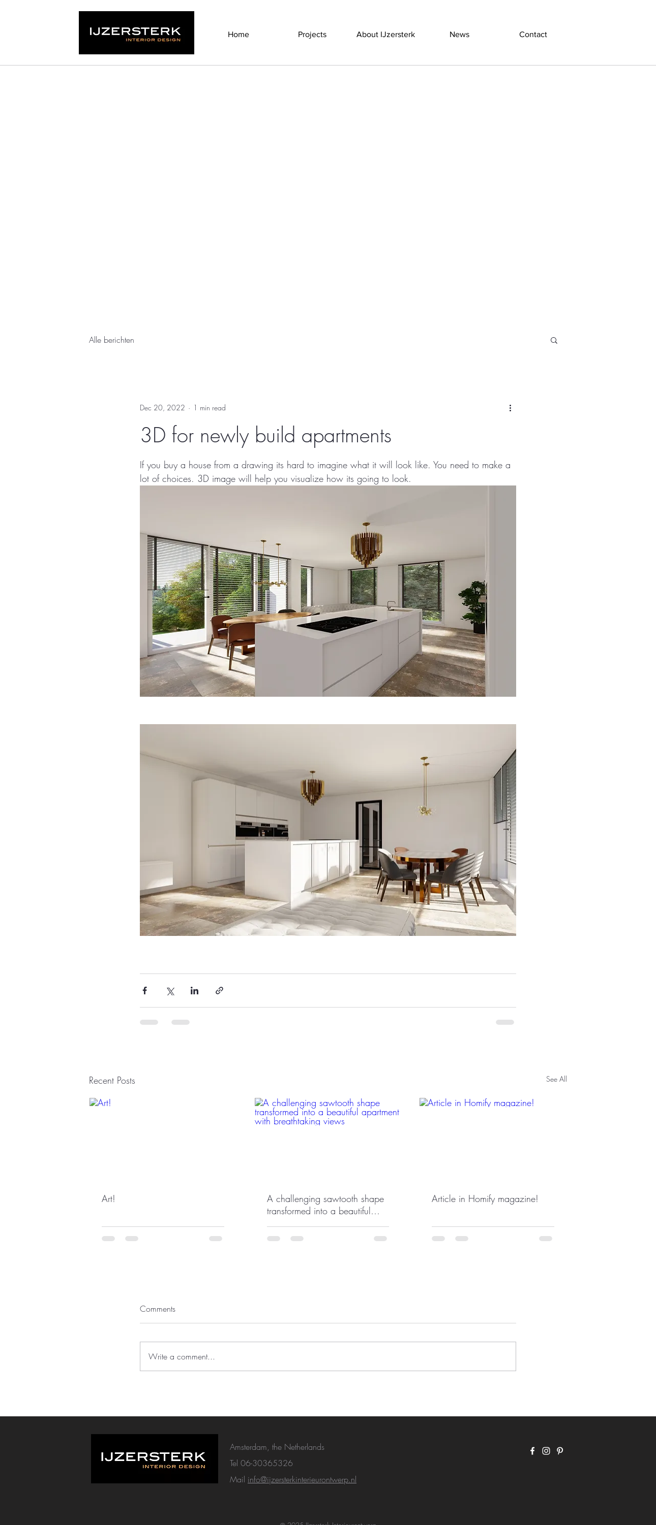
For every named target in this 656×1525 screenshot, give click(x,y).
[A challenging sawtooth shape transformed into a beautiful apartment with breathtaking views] (328, 1139)
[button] (554, 340)
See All (556, 1079)
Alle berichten (111, 339)
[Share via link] (219, 990)
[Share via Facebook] (145, 990)
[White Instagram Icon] (546, 1451)
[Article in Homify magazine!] (493, 1139)
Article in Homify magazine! (485, 1198)
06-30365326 (267, 1463)
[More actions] (510, 407)
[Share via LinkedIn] (194, 990)
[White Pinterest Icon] (560, 1451)
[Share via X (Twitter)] (169, 990)
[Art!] (163, 1139)
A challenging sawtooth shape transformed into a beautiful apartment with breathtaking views (325, 1204)
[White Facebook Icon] (532, 1451)
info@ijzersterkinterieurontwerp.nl (302, 1479)
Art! (108, 1198)
